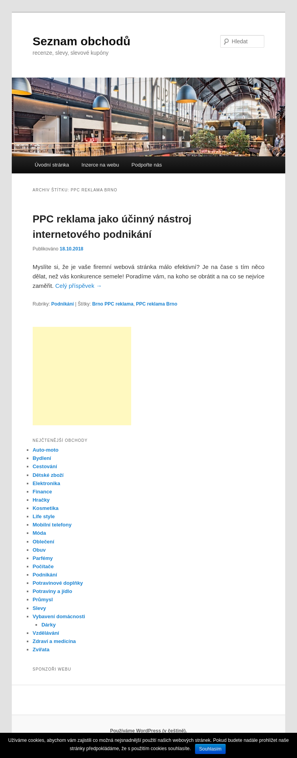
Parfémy (43, 558)
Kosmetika (46, 508)
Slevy (39, 608)
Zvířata (41, 649)
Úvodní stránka (52, 165)
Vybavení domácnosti (59, 616)
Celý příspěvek (78, 285)
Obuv (39, 550)
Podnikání (62, 304)
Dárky (48, 625)
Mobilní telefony (52, 525)
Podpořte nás (147, 165)
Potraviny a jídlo (52, 591)
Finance (42, 492)
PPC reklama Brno (156, 304)
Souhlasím (210, 749)
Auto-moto (46, 450)
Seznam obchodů (81, 41)
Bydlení (42, 458)
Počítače (43, 566)
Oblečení (43, 542)
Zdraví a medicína (54, 641)
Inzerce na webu (100, 165)
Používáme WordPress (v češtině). (148, 731)
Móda (39, 533)
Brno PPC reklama (113, 304)
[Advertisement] (82, 376)
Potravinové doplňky (58, 583)
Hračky (41, 500)
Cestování (45, 466)
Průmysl (43, 599)
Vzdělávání (46, 633)
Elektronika (46, 483)
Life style (44, 516)
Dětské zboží (48, 475)
